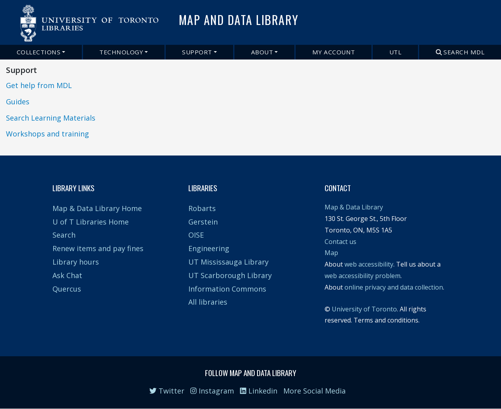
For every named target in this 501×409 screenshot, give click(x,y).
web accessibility (368, 264)
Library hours (75, 262)
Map (331, 252)
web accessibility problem (362, 275)
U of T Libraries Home (90, 222)
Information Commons (227, 289)
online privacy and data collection (393, 287)
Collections (39, 52)
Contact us (340, 241)
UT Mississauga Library (228, 262)
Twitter (166, 391)
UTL (395, 52)
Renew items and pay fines (97, 248)
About (262, 52)
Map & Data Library (354, 207)
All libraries (207, 302)
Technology (121, 52)
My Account (333, 52)
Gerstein (203, 222)
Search (63, 235)
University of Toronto (364, 309)
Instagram (212, 391)
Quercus (66, 289)
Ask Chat (67, 275)
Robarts (202, 208)
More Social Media (314, 391)
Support (197, 52)
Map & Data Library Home (97, 208)
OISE (196, 235)
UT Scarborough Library (230, 275)
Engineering (208, 248)
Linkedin (258, 391)
